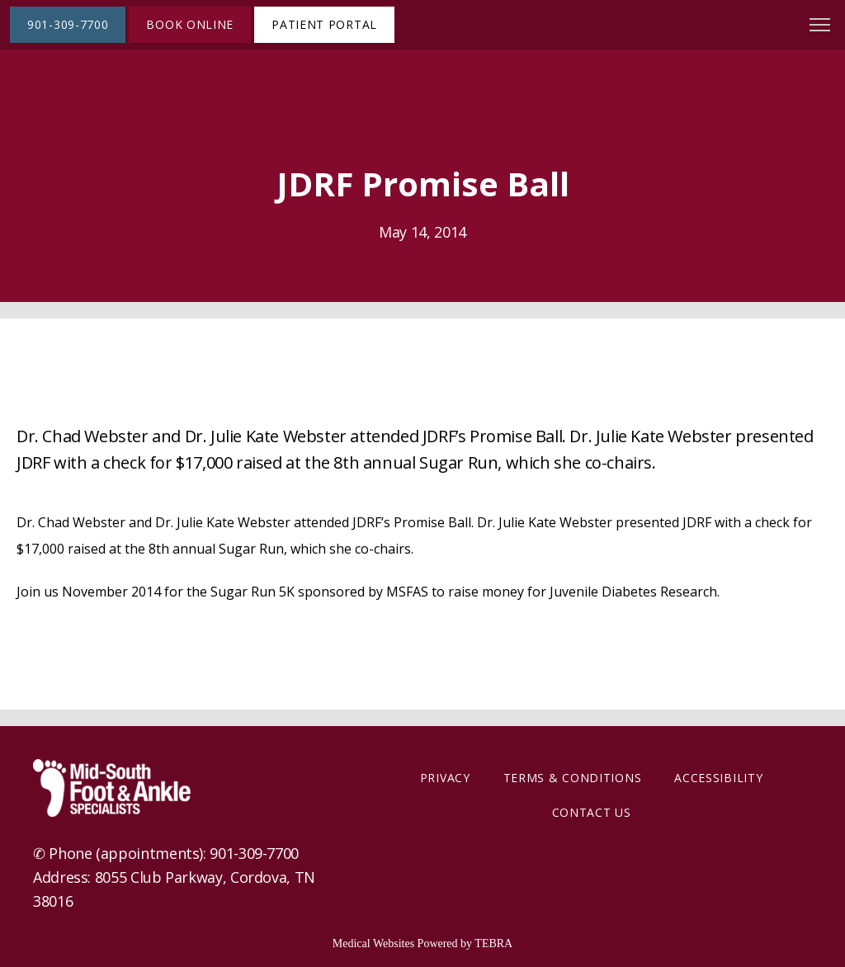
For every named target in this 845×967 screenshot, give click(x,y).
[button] (820, 26)
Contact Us (591, 812)
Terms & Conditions (572, 777)
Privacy (445, 777)
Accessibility (718, 777)
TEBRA (493, 943)
